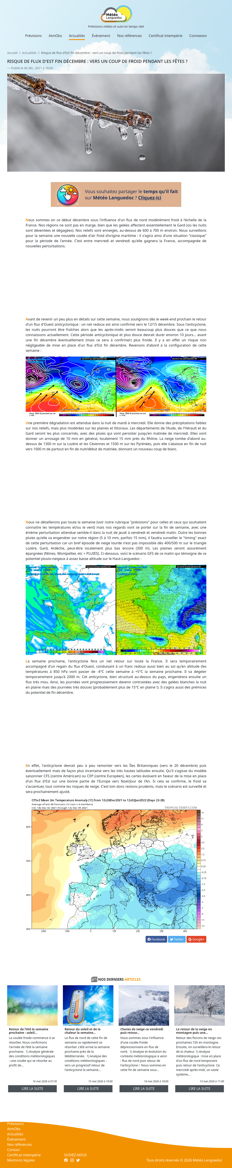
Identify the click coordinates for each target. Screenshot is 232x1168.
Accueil (12, 53)
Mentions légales (21, 1160)
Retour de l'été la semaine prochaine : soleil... (28, 1031)
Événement (101, 35)
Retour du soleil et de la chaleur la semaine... (83, 1031)
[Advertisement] (116, 282)
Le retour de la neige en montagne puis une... (194, 1031)
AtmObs (55, 35)
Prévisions (33, 35)
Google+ (196, 939)
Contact (13, 1149)
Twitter (177, 939)
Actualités (77, 35)
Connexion (198, 35)
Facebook (156, 939)
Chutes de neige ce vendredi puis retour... (141, 1031)
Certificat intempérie (165, 35)
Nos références (129, 35)
